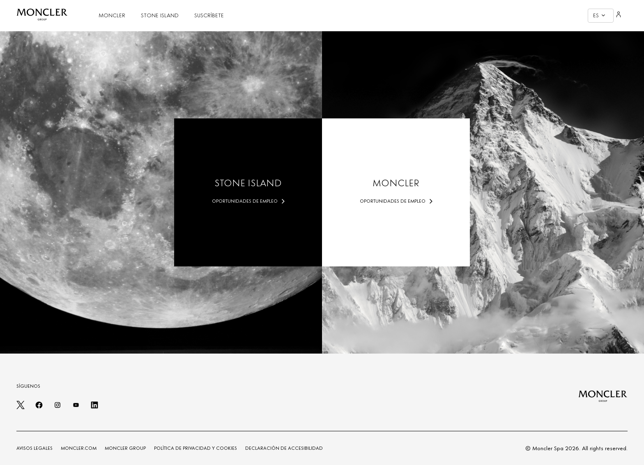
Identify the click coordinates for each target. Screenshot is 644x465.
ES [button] (599, 15)
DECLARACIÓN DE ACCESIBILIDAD (284, 448)
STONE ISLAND (160, 15)
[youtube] (76, 407)
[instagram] (57, 407)
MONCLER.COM (79, 448)
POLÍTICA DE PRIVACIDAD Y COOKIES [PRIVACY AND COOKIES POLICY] (195, 448)
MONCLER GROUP (125, 448)
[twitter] (20, 407)
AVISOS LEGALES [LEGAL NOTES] (34, 448)
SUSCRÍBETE (209, 15)
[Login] (618, 15)
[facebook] (39, 407)
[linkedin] (94, 407)
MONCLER (112, 15)
